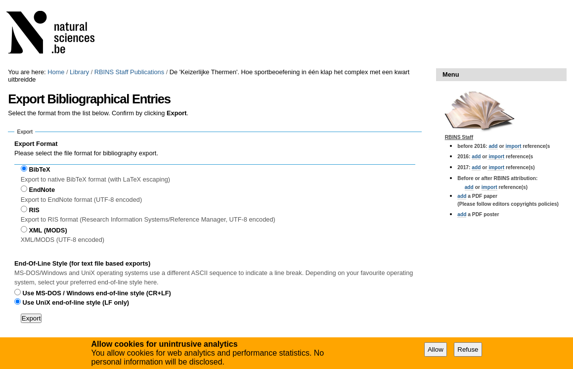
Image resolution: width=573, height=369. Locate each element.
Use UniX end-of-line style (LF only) (76, 302)
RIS (34, 210)
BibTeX (39, 169)
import (513, 146)
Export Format (35, 143)
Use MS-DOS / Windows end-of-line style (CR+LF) (97, 293)
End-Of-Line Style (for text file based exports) (82, 263)
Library (79, 72)
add (492, 146)
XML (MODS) (48, 230)
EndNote (42, 189)
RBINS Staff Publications (129, 72)
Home (55, 72)
